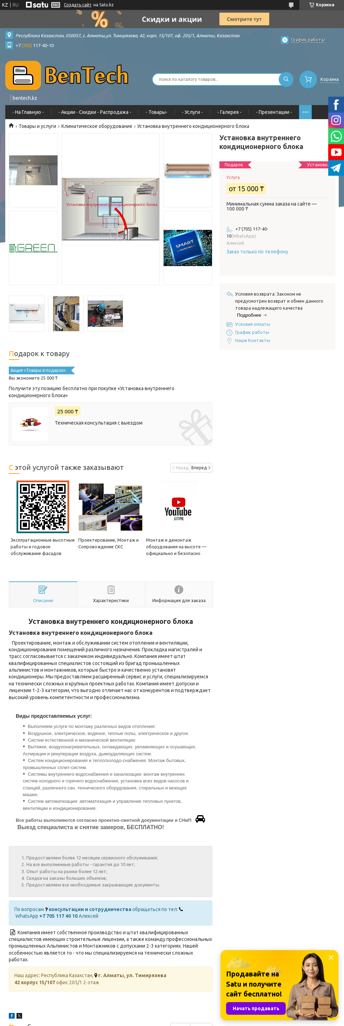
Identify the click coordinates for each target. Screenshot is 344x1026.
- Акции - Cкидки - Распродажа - (94, 112)
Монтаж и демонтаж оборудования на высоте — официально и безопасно (176, 546)
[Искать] (286, 79)
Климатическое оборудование (96, 126)
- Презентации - (274, 112)
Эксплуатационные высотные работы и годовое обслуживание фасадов (43, 546)
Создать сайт (78, 4)
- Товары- (156, 112)
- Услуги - (192, 112)
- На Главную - (28, 112)
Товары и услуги (37, 126)
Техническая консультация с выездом (99, 423)
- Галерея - (229, 112)
